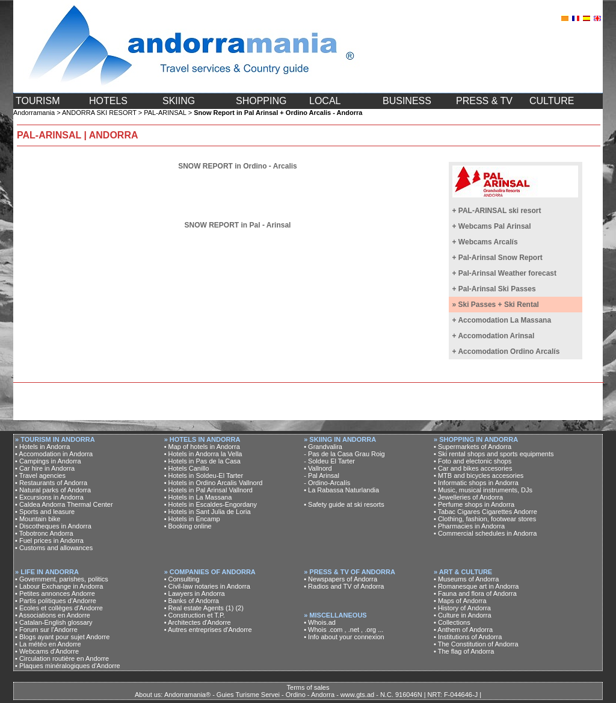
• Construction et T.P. (194, 615)
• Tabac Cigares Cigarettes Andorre (485, 511)
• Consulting (182, 579)
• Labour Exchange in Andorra (59, 586)
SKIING (178, 101)
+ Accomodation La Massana (502, 320)
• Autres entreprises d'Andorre (208, 629)
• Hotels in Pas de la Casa (202, 461)
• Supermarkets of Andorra (472, 446)
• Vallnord (317, 468)
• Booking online (188, 526)
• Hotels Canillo (186, 468)
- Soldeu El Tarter (329, 461)
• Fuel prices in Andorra (49, 540)
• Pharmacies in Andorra (469, 526)
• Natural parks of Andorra (53, 490)
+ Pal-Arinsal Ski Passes (494, 289)
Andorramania (34, 112)
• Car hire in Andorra (45, 468)
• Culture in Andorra (462, 615)
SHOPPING (261, 101)
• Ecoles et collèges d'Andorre (59, 608)
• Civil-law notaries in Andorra (207, 586)
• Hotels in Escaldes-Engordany (210, 504)
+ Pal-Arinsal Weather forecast (504, 273)
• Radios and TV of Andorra (344, 586)
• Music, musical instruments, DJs (483, 490)
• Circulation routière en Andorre (62, 658)
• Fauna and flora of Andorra (475, 593)
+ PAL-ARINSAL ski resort (496, 210)
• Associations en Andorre (52, 615)
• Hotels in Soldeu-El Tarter (203, 475)
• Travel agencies (40, 475)
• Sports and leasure (45, 511)
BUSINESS (407, 101)
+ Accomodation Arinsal (493, 336)
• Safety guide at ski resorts (344, 504)
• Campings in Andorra (48, 461)
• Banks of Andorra (191, 600)
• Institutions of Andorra (468, 636)
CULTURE (551, 101)
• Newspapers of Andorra (340, 579)
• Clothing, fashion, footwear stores (485, 518)
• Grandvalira (323, 446)
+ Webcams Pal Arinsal (491, 226)
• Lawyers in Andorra (194, 593)
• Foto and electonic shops (472, 461)
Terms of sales (308, 687)
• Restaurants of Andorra (51, 482)
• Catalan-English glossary (54, 622)
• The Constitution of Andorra (476, 644)
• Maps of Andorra (460, 600)
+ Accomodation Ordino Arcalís (506, 351)
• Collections (452, 622)
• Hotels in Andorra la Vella (203, 453)
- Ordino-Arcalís (327, 482)
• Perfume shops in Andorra (474, 504)
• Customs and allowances (54, 547)
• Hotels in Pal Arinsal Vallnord (208, 490)
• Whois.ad (320, 622)
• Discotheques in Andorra (53, 526)
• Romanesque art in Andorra (476, 586)
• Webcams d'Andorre (47, 651)
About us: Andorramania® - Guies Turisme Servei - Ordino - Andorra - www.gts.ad (254, 694)
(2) (239, 608)
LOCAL (324, 101)
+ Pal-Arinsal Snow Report (497, 257)
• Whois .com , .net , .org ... (343, 629)
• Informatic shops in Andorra (476, 482)
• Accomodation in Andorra (54, 453)
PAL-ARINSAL (165, 112)
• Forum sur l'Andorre (46, 629)
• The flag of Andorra (464, 651)
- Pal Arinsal (321, 475)
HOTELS (108, 101)
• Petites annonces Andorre (55, 593)
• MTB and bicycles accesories (478, 475)
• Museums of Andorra (466, 579)
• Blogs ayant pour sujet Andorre (62, 636)
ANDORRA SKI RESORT (99, 112)
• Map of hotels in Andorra (202, 446)
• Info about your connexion (344, 636)
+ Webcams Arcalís (485, 242)
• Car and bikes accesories (473, 468)
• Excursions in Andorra (49, 497)
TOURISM (38, 101)
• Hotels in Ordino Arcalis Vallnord (213, 482)
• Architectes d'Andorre (197, 622)
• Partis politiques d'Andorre (55, 600)
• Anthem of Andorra (463, 629)
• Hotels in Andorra (42, 446)
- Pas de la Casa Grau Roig (344, 453)
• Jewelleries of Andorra (468, 497)
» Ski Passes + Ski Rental (495, 304)
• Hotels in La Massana (198, 497)
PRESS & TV (484, 101)
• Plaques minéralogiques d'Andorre (67, 665)
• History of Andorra (462, 608)
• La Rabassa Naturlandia (341, 490)
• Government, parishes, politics (61, 579)
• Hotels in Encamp (192, 518)
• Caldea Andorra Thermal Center (64, 504)
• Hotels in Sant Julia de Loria (207, 511)
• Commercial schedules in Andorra (485, 533)
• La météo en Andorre (48, 644)
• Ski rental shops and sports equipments (494, 453)
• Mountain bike (37, 518)
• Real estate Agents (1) (199, 608)
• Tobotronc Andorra (44, 533)
